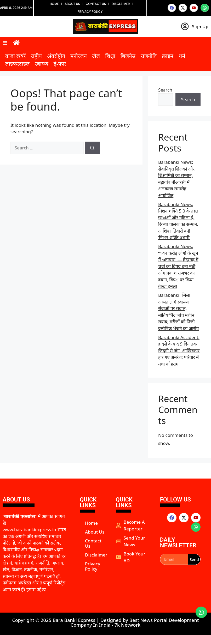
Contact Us (96, 4)
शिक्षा (110, 56)
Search (165, 90)
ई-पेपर (60, 64)
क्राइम (167, 56)
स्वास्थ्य (41, 64)
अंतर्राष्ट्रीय (56, 56)
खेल (96, 56)
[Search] (92, 148)
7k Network (127, 625)
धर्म (182, 56)
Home (54, 4)
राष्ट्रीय (36, 56)
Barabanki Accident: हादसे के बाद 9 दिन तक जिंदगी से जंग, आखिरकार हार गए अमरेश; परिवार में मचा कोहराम (179, 350)
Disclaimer (121, 4)
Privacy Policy (89, 11)
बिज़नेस (128, 56)
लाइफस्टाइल (17, 64)
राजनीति (149, 56)
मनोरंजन (78, 56)
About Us (72, 4)
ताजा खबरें (15, 56)
